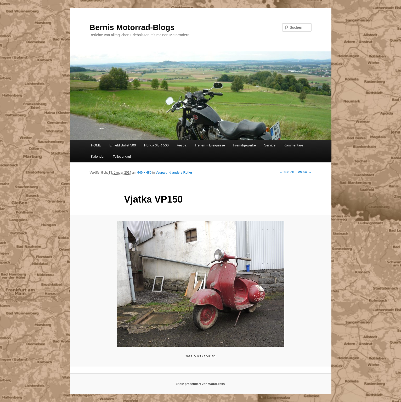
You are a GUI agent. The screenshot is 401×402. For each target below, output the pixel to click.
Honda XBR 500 (156, 145)
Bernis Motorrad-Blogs (132, 27)
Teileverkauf (122, 156)
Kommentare (293, 145)
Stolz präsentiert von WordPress (200, 384)
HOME (96, 145)
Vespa (181, 145)
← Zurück (286, 172)
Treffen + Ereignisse (210, 145)
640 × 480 (144, 172)
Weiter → (305, 172)
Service (269, 145)
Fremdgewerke (244, 145)
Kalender (98, 156)
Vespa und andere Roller (174, 172)
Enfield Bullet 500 (122, 145)
